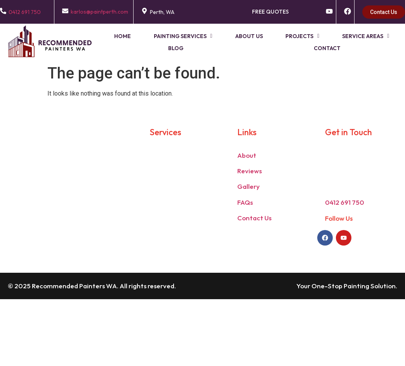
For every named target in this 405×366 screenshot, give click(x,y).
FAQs (245, 201)
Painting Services (172, 35)
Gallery (248, 186)
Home (116, 35)
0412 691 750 (25, 12)
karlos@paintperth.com (99, 11)
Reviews (249, 170)
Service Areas (342, 35)
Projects (283, 35)
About (246, 154)
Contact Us (254, 217)
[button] (173, 36)
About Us (234, 35)
